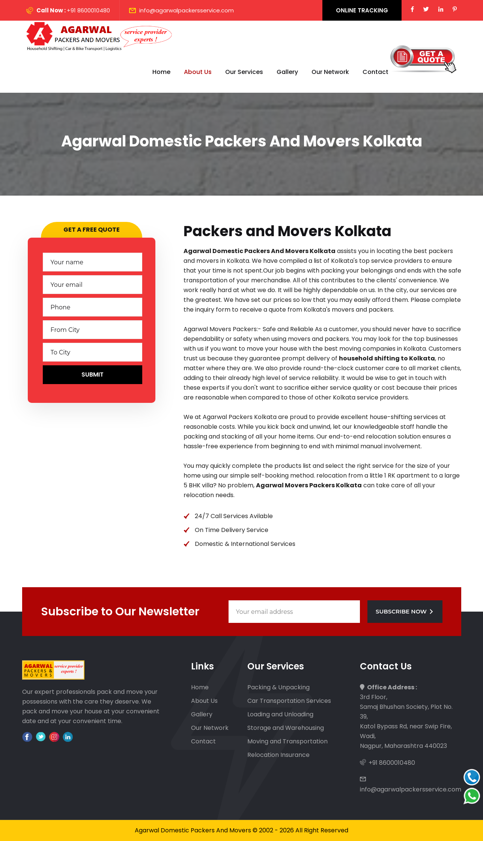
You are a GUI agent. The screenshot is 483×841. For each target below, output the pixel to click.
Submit (92, 374)
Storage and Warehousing (285, 727)
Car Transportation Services (289, 700)
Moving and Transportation (287, 741)
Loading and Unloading (280, 714)
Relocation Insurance (278, 755)
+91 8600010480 (88, 10)
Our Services (244, 72)
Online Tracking (362, 10)
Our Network (330, 72)
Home (161, 72)
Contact (375, 72)
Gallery (287, 72)
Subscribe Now (405, 611)
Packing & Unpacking (278, 687)
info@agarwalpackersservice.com (186, 10)
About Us (198, 72)
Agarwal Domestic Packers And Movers (193, 830)
